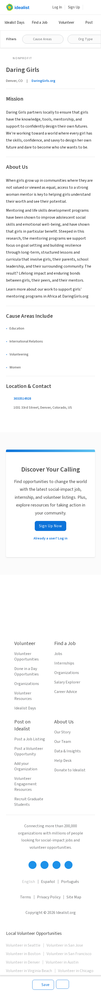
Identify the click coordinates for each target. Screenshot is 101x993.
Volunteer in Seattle (23, 945)
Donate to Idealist (70, 770)
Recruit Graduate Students (28, 801)
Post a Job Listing (29, 739)
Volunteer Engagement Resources (25, 784)
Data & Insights (67, 751)
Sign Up (74, 7)
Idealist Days (14, 22)
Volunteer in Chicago (76, 971)
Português (70, 881)
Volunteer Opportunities (26, 656)
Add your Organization (25, 766)
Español (48, 881)
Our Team (62, 741)
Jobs (58, 654)
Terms (25, 897)
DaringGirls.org (43, 81)
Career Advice (65, 691)
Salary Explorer (67, 682)
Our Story (62, 732)
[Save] (43, 985)
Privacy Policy (48, 897)
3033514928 (22, 398)
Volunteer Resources (23, 695)
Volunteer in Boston (23, 954)
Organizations (26, 683)
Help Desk (63, 760)
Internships (64, 663)
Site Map (73, 897)
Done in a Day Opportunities (26, 671)
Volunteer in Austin (62, 962)
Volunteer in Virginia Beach (29, 971)
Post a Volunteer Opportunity (28, 751)
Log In (57, 7)
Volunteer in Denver (23, 962)
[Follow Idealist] (32, 865)
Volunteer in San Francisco (69, 954)
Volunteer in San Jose (64, 945)
